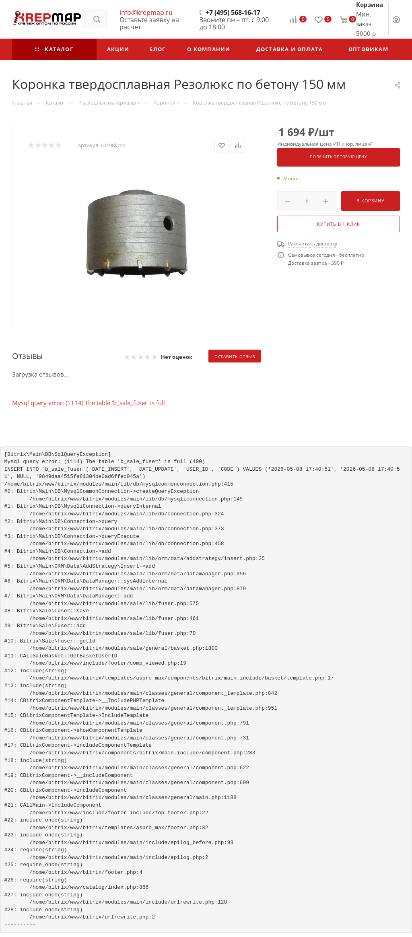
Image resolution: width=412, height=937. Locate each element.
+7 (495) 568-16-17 (233, 12)
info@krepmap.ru (146, 12)
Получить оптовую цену (338, 156)
